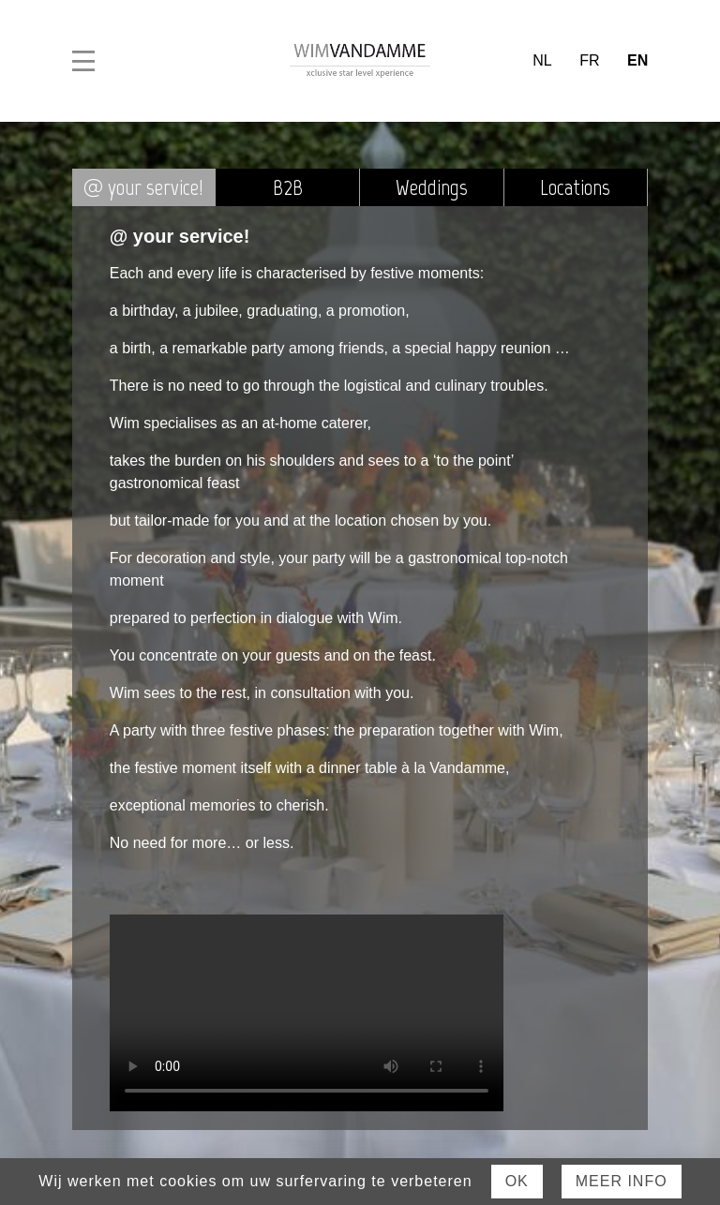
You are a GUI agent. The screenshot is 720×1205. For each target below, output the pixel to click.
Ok (517, 1181)
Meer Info (622, 1181)
